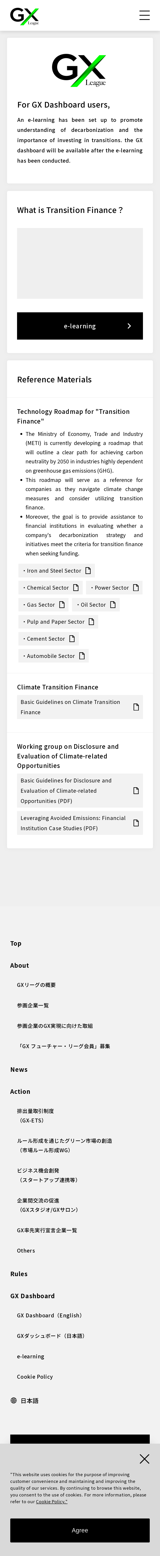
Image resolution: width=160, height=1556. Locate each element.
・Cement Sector (43, 638)
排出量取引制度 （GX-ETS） (35, 1115)
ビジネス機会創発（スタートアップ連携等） (49, 1175)
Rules (19, 1273)
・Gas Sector (38, 604)
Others (26, 1250)
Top (16, 943)
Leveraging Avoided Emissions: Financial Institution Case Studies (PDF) (73, 823)
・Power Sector (109, 587)
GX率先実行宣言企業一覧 (47, 1230)
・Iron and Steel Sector (51, 570)
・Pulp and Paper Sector (53, 621)
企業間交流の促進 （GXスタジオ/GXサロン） (49, 1204)
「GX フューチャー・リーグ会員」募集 (63, 1046)
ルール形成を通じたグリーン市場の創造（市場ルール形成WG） (64, 1145)
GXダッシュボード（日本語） (52, 1335)
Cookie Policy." (51, 1501)
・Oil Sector (91, 604)
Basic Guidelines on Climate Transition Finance (70, 707)
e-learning (80, 325)
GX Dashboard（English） (51, 1315)
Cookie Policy (35, 1376)
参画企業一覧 (33, 1005)
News (19, 1069)
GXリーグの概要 (36, 984)
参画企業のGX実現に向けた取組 (55, 1025)
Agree (80, 1530)
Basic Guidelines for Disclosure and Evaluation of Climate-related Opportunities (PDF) (66, 790)
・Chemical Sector (45, 587)
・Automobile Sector (48, 655)
